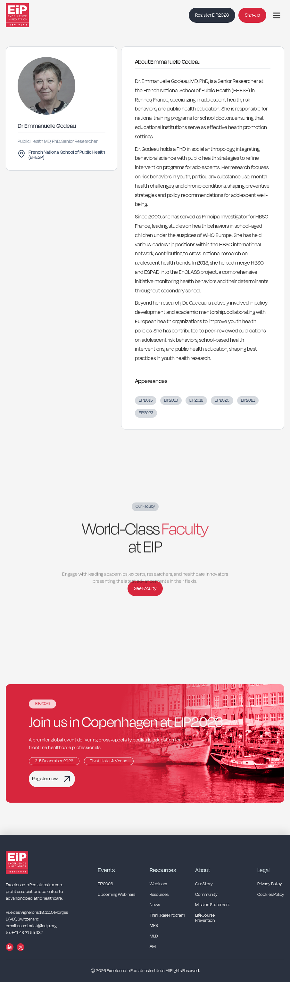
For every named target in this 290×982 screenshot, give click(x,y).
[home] (25, 15)
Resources (159, 894)
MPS (154, 926)
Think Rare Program (167, 915)
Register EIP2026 (212, 15)
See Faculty (145, 588)
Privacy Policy (269, 884)
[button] (276, 15)
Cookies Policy (270, 894)
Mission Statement (212, 905)
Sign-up (252, 15)
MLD (154, 936)
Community (206, 894)
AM (153, 946)
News (155, 905)
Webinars (158, 884)
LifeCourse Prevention (205, 918)
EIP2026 (105, 884)
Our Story (204, 884)
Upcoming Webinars (116, 894)
